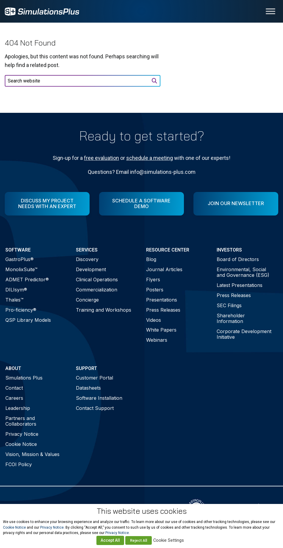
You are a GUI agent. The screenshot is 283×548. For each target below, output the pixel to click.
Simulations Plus (24, 378)
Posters (154, 290)
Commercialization (96, 290)
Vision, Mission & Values (32, 454)
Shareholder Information (231, 318)
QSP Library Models (28, 320)
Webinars (156, 340)
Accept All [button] (110, 540)
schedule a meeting (149, 158)
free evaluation (101, 158)
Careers (14, 398)
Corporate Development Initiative (244, 334)
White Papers (161, 330)
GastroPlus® (19, 259)
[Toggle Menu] (270, 11)
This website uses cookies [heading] (142, 511)
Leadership (17, 408)
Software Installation (99, 398)
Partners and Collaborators (20, 421)
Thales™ (14, 300)
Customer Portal (94, 378)
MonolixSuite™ (21, 269)
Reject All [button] (138, 540)
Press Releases (163, 310)
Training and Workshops (103, 310)
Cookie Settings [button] (168, 540)
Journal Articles (164, 269)
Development (91, 269)
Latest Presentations (239, 285)
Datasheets (88, 388)
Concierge (87, 300)
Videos (153, 320)
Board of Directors (238, 259)
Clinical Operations (97, 279)
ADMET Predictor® (27, 279)
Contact (14, 388)
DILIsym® (16, 290)
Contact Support (95, 408)
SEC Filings (229, 305)
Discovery (87, 259)
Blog (151, 259)
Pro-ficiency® (20, 310)
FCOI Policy (18, 464)
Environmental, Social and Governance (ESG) (243, 272)
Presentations (161, 300)
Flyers (153, 279)
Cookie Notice (21, 444)
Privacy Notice (21, 434)
